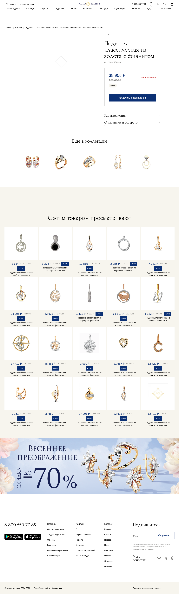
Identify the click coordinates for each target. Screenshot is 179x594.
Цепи (73, 18)
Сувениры (119, 18)
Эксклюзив (166, 18)
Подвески (59, 18)
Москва (10, 8)
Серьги (44, 18)
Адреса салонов (27, 8)
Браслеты (88, 18)
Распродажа (13, 18)
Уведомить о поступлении (132, 98)
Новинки (136, 18)
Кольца (30, 18)
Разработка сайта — (43, 588)
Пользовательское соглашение (147, 588)
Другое (150, 18)
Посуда (104, 18)
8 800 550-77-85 (139, 8)
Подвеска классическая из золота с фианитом (89, 273)
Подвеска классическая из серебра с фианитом (21, 273)
